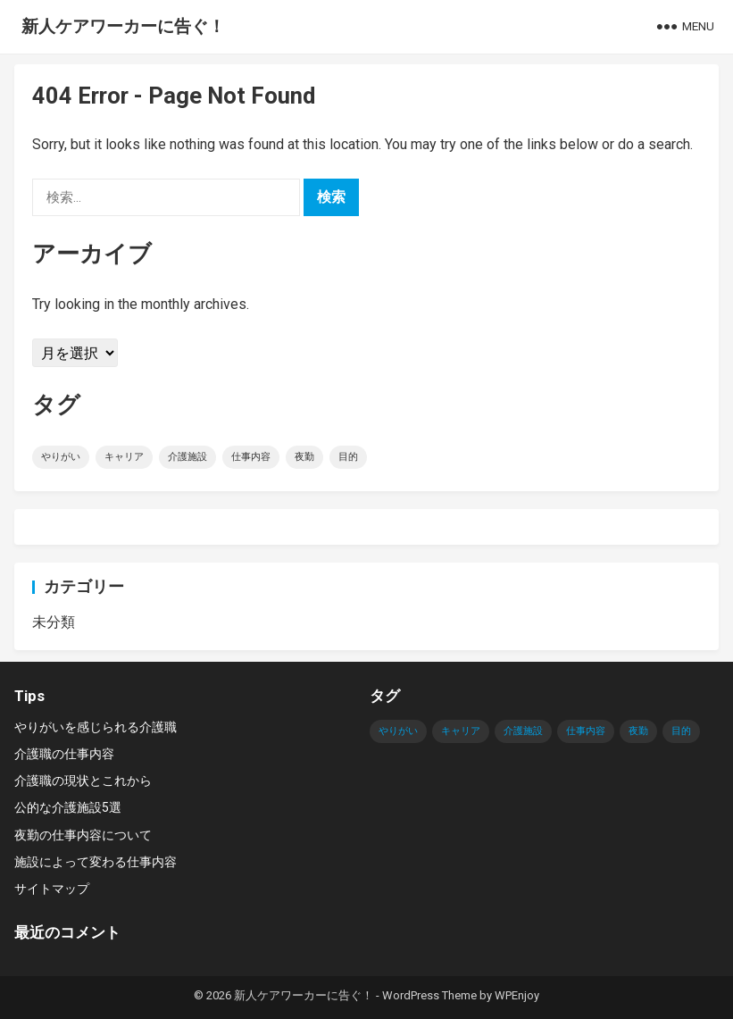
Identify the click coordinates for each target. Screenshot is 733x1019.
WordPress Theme (429, 995)
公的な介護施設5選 (67, 807)
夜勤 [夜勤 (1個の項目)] (304, 457)
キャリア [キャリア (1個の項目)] (124, 457)
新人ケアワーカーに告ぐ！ (123, 26)
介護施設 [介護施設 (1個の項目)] (187, 457)
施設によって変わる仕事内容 (95, 862)
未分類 (53, 622)
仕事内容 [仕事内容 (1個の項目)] (251, 457)
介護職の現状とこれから (83, 780)
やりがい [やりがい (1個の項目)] (60, 457)
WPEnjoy (517, 995)
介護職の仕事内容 (64, 754)
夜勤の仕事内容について (83, 835)
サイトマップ (51, 888)
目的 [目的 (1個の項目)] (348, 457)
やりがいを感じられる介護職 (95, 727)
